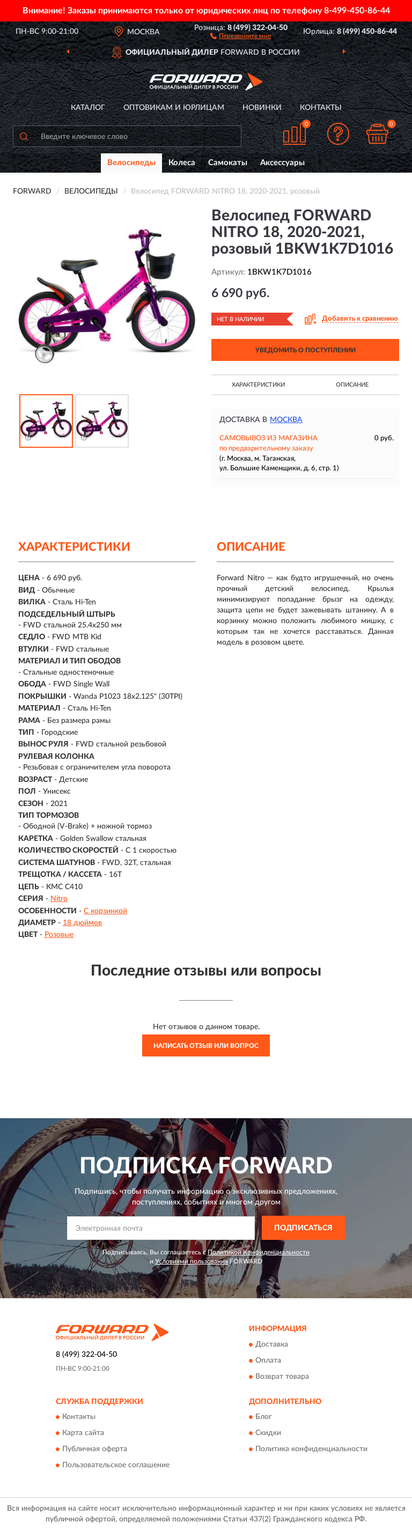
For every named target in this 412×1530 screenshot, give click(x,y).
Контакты (321, 108)
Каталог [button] (88, 108)
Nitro (59, 899)
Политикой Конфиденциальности (259, 1252)
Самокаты (227, 163)
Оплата (268, 1360)
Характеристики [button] (258, 385)
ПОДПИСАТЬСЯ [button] (303, 1228)
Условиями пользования (191, 1261)
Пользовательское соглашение (116, 1465)
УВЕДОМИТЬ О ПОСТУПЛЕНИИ (305, 350)
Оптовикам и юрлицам (173, 108)
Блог (263, 1417)
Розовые (59, 934)
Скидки (268, 1433)
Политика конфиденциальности (311, 1449)
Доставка (271, 1344)
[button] (240, 35)
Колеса (181, 163)
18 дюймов (82, 923)
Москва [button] (286, 420)
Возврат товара (282, 1376)
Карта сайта (83, 1433)
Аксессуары (282, 163)
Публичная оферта (94, 1449)
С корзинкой (105, 911)
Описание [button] (352, 385)
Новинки (262, 108)
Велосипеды (131, 163)
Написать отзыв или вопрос (206, 1046)
